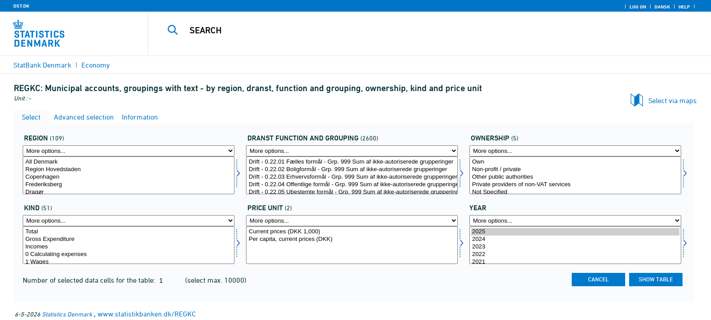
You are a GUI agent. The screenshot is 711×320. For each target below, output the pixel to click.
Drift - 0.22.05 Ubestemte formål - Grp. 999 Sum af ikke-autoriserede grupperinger (352, 192)
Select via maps (672, 100)
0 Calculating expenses (128, 254)
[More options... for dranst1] (352, 150)
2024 (575, 239)
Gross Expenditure (128, 239)
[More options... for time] (575, 220)
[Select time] (575, 245)
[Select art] (128, 245)
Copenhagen (128, 177)
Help (684, 7)
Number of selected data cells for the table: (90, 280)
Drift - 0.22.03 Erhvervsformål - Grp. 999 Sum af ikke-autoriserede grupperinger (352, 177)
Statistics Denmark (67, 314)
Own (575, 162)
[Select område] (128, 175)
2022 (575, 254)
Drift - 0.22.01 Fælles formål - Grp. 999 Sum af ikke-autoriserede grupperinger (352, 162)
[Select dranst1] (352, 175)
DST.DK (21, 6)
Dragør (128, 192)
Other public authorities (575, 177)
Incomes (128, 247)
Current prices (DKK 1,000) (352, 232)
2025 (575, 232)
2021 (575, 262)
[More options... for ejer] (575, 150)
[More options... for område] (128, 150)
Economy (95, 65)
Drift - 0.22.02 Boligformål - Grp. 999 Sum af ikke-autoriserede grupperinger (352, 169)
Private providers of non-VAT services (575, 184)
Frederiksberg (128, 184)
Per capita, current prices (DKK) (352, 239)
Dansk (662, 7)
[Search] (408, 30)
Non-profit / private (575, 169)
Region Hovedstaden (128, 169)
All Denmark (128, 162)
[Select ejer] (575, 175)
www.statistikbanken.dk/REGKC (146, 314)
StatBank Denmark (42, 65)
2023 (575, 247)
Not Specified (575, 192)
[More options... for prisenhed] (352, 220)
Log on (638, 7)
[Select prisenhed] (352, 245)
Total (128, 232)
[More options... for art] (128, 220)
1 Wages (128, 262)
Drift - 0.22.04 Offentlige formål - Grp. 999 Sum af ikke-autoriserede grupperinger (352, 184)
